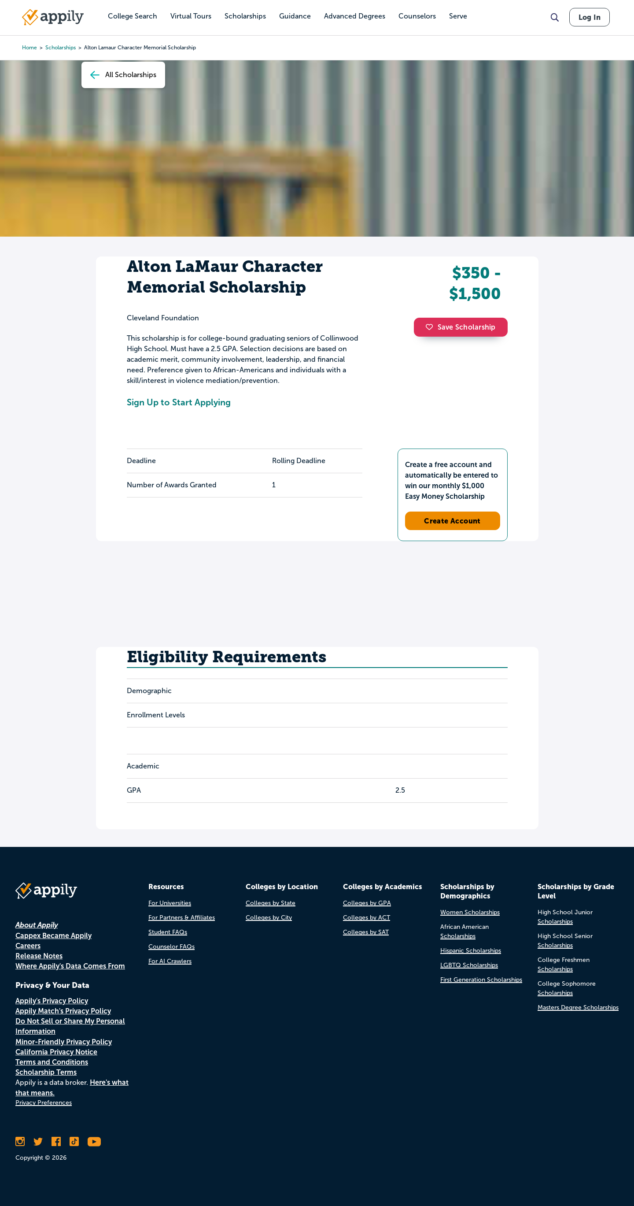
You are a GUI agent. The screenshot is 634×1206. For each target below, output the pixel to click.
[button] (431, 326)
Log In (590, 17)
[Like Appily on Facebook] (56, 1141)
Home (29, 48)
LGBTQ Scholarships (469, 965)
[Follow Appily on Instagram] (20, 1141)
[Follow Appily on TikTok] (74, 1141)
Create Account (452, 521)
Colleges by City (269, 917)
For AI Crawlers (170, 961)
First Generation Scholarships (481, 979)
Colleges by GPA (367, 903)
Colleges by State (270, 903)
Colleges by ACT (366, 917)
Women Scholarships (470, 912)
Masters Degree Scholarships (578, 1007)
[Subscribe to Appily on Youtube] (94, 1141)
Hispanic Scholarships (470, 950)
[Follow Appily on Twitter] (38, 1141)
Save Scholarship (460, 327)
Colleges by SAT (366, 932)
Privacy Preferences (43, 1102)
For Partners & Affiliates (181, 917)
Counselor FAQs (171, 946)
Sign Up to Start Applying (179, 402)
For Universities (169, 903)
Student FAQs (167, 932)
